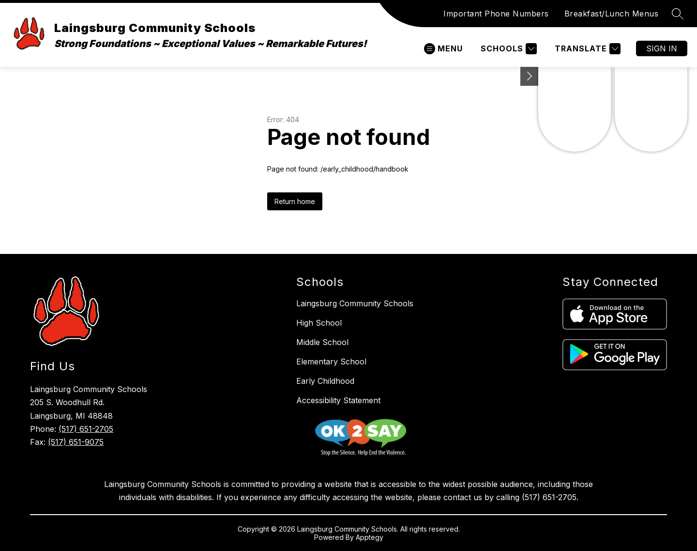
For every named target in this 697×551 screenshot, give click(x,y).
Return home (294, 201)
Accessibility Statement (338, 400)
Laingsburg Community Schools (354, 303)
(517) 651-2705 (86, 429)
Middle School (322, 342)
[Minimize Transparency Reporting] (529, 76)
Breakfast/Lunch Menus (611, 13)
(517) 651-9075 (76, 442)
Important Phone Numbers (496, 13)
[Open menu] (443, 49)
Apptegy (369, 537)
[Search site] (677, 13)
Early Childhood (325, 381)
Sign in (661, 48)
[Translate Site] (586, 49)
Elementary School (331, 361)
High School (319, 323)
